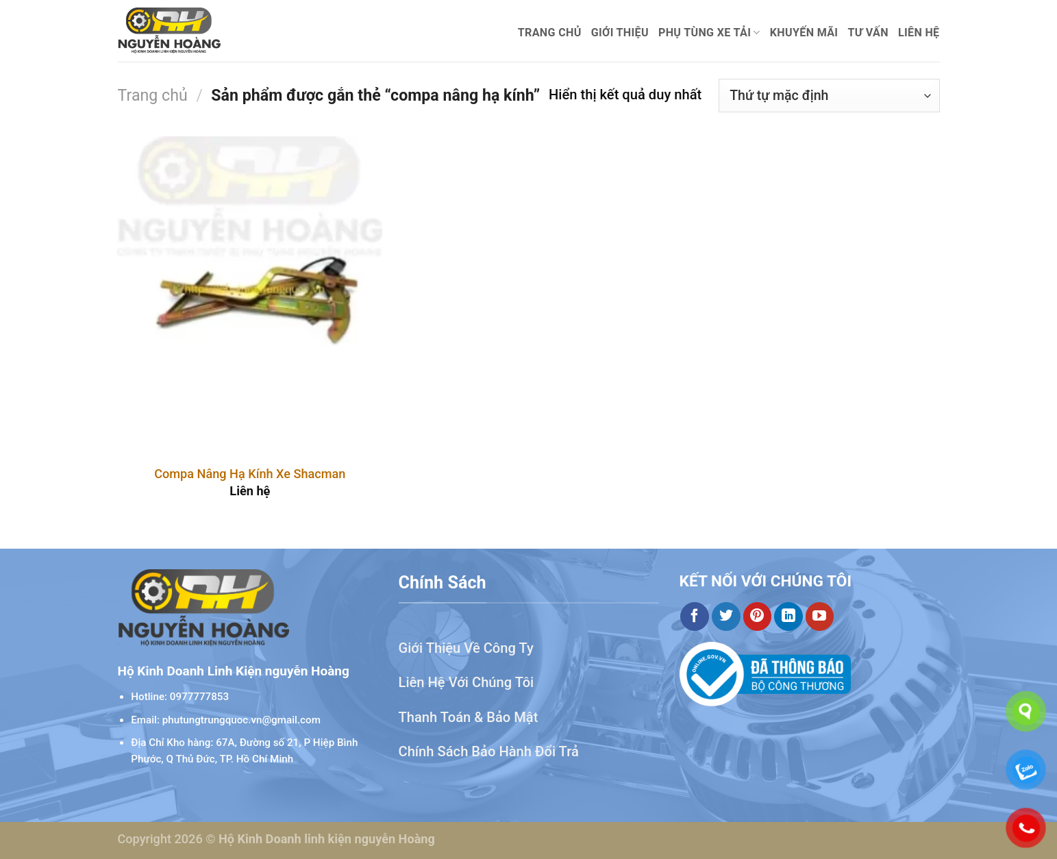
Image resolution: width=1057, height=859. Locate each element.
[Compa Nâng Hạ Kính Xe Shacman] (249, 295)
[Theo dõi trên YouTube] (820, 616)
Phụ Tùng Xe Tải (709, 33)
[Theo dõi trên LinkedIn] (788, 616)
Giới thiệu (620, 32)
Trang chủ (550, 32)
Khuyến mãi (804, 32)
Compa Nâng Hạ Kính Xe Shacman (249, 473)
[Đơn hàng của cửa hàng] (829, 95)
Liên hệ (919, 32)
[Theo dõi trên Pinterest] (757, 616)
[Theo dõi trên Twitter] (726, 616)
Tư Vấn (867, 32)
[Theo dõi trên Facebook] (694, 616)
